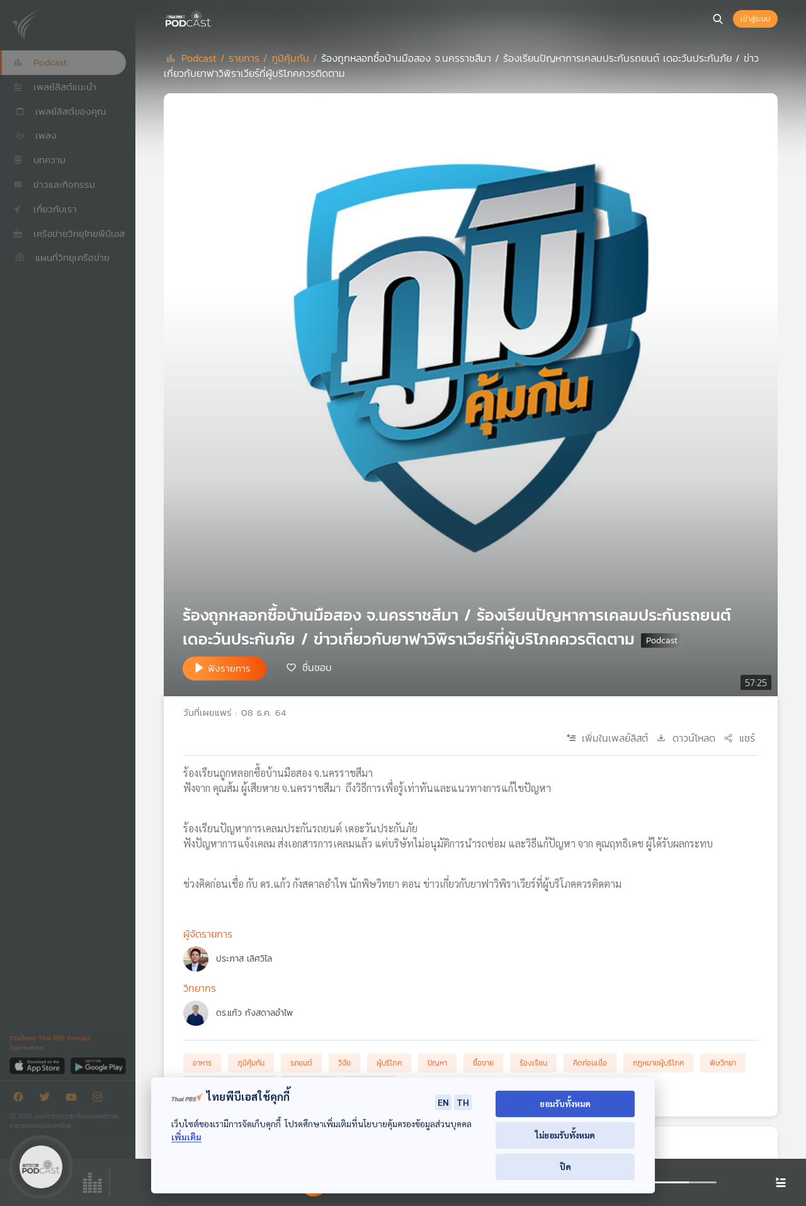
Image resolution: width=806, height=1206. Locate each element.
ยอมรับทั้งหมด (565, 1103)
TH (463, 1102)
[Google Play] (98, 1065)
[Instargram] (101, 1099)
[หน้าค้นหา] (718, 18)
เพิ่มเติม (186, 1137)
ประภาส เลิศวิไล (244, 958)
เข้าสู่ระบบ (755, 19)
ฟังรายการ (229, 668)
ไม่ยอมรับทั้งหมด (565, 1135)
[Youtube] (74, 1099)
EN (443, 1102)
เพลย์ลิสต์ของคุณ (59, 111)
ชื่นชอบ (317, 667)
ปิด (565, 1166)
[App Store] (38, 1065)
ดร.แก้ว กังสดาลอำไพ (254, 1012)
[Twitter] (48, 1099)
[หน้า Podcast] (214, 17)
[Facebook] (21, 1099)
